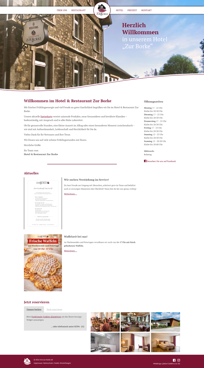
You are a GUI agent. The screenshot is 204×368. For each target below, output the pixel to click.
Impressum (38, 363)
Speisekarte (46, 116)
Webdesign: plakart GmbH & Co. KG (166, 363)
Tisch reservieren (54, 309)
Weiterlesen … (70, 194)
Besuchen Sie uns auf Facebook (160, 161)
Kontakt (146, 10)
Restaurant (78, 10)
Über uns (62, 10)
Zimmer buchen (34, 309)
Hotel (119, 10)
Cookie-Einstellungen (62, 363)
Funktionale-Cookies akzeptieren (46, 317)
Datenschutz (48, 363)
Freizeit (132, 10)
